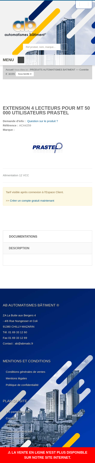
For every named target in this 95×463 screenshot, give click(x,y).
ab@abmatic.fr (24, 343)
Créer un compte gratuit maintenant (32, 200)
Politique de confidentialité (22, 384)
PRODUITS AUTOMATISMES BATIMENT (52, 69)
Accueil (10, 69)
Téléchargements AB (19, 431)
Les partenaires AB (18, 411)
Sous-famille (25, 74)
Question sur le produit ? (42, 121)
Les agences (14, 424)
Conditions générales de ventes (25, 371)
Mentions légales (16, 378)
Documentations (23, 236)
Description (19, 248)
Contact (11, 418)
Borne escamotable (18, 438)
